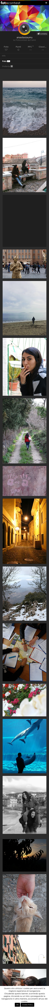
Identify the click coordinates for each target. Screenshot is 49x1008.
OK (17, 1005)
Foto (6, 61)
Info (3, 56)
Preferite (7, 66)
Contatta (42, 34)
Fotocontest (10, 3)
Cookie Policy (27, 1005)
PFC (30, 47)
